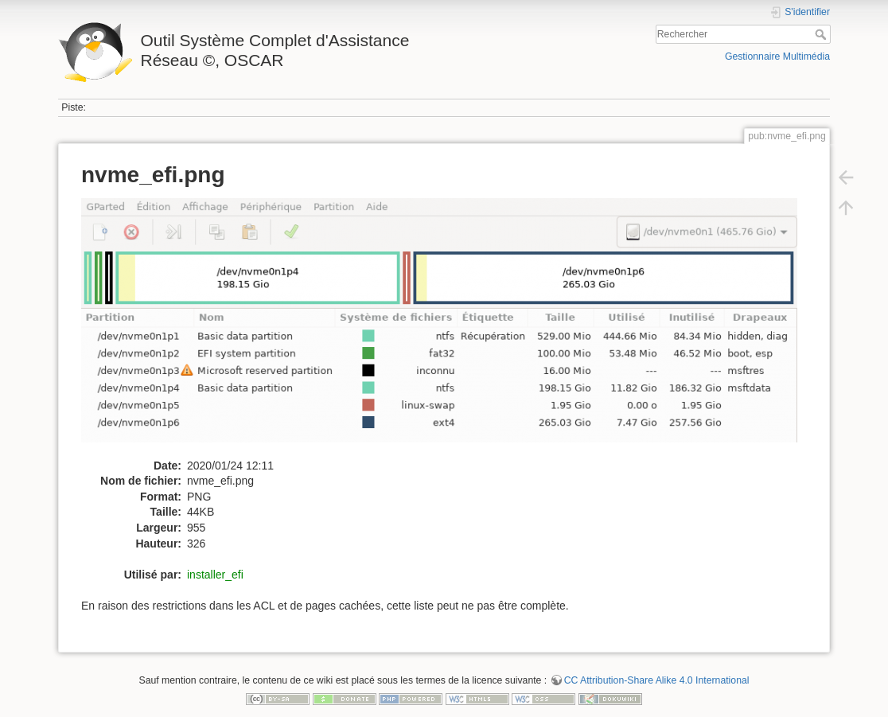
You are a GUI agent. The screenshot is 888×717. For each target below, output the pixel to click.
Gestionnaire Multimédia (777, 56)
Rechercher (822, 34)
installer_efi (215, 574)
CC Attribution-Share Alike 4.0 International (657, 680)
